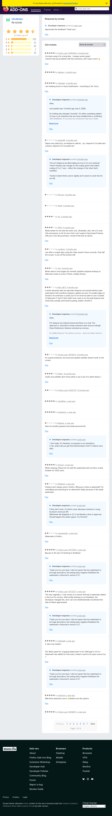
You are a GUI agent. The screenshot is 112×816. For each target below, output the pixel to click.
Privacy (6, 797)
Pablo (60, 374)
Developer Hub (37, 766)
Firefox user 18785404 (67, 53)
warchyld (61, 695)
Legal (25, 797)
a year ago (71, 401)
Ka (59, 217)
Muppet (61, 423)
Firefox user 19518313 (67, 355)
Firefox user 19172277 (67, 592)
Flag (46, 34)
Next (93, 724)
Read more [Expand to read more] (53, 123)
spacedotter (63, 533)
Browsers (87, 753)
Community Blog (37, 775)
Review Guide (36, 789)
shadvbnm (62, 412)
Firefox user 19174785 (67, 550)
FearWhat (62, 401)
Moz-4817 (62, 287)
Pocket (86, 771)
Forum (32, 780)
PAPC (60, 228)
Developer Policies (38, 771)
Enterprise (61, 762)
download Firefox (70, 3)
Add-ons (34, 748)
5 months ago (70, 195)
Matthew (61, 484)
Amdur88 (61, 140)
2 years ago (77, 26)
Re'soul (61, 195)
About (32, 753)
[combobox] (92, 8)
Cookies (15, 797)
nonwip (18, 22)
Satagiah (61, 83)
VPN (85, 757)
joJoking (61, 249)
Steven (61, 465)
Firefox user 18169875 (67, 712)
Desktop (60, 753)
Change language (90, 803)
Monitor (87, 766)
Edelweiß (61, 641)
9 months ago (67, 268)
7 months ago (71, 249)
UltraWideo (17, 19)
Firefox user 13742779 (67, 390)
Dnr (59, 268)
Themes (47, 10)
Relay (85, 762)
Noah (60, 206)
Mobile (59, 757)
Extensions (36, 10)
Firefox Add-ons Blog (40, 757)
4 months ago (83, 53)
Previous (60, 724)
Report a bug (36, 784)
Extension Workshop (39, 762)
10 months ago (69, 374)
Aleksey (61, 72)
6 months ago (68, 228)
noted (25, 803)
